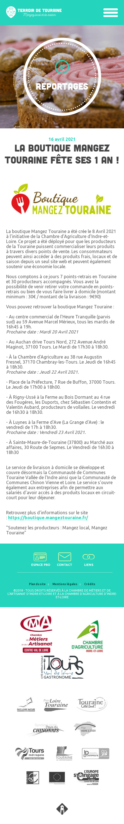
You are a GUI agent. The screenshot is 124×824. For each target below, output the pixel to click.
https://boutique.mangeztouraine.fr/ (48, 517)
